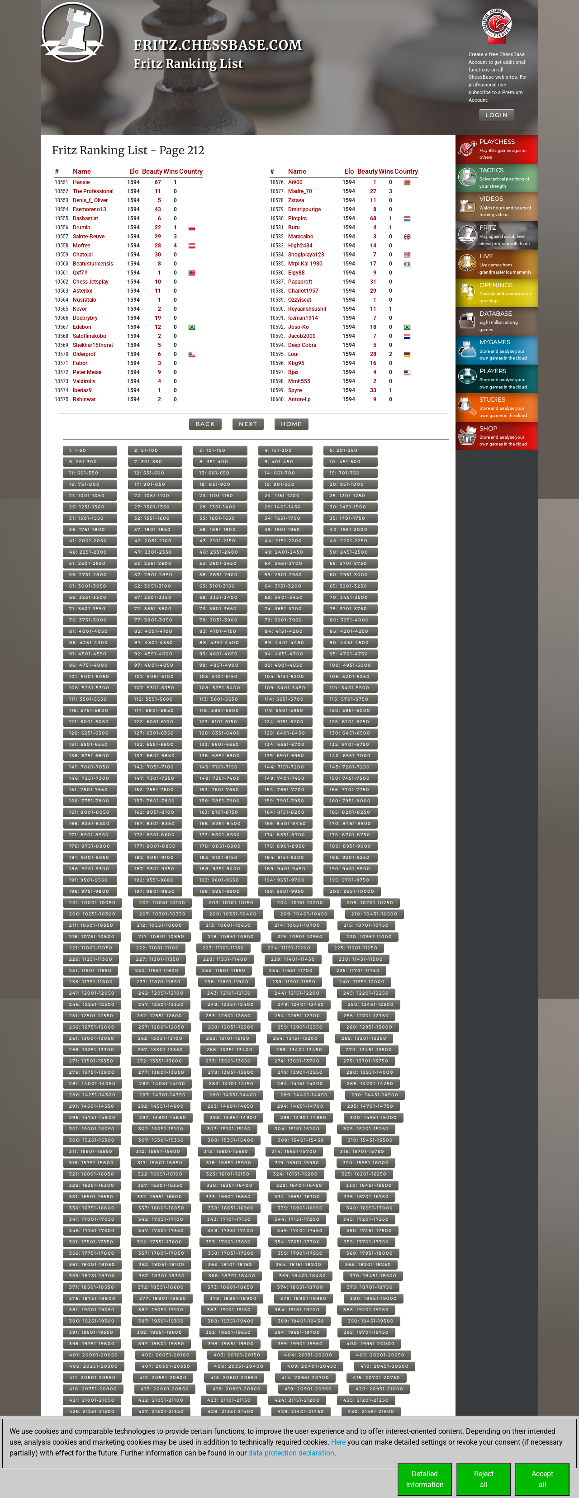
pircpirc (297, 218)
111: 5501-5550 (88, 699)
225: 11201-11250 (356, 947)
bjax (293, 372)
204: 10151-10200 (300, 902)
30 (158, 254)
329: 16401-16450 (299, 1185)
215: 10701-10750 (366, 925)
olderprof (84, 354)
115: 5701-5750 (349, 699)
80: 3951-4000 (349, 619)
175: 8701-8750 (350, 834)
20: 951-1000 (347, 484)
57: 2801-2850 (153, 574)
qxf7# (80, 273)
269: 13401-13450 (299, 1049)
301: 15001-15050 (92, 1128)
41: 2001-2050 (88, 540)
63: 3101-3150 (217, 585)
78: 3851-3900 (218, 619)
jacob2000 (302, 336)
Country (191, 171)
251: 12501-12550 (91, 1015)
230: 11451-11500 (361, 959)
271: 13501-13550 (91, 1060)
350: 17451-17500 (369, 1230)
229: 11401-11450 (293, 959)
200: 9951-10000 (352, 891)
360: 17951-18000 (369, 1253)
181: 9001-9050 (89, 857)
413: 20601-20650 (234, 1377)
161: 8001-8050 (89, 812)
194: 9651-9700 (285, 879)
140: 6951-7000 (350, 755)
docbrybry (85, 318)
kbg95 (296, 363)
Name (82, 171)
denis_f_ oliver (90, 200)
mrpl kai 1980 (305, 264)
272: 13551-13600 (159, 1060)
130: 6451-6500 (350, 732)
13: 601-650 (214, 472)
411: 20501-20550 (92, 1377)
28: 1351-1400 (217, 506)
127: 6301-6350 (154, 732)
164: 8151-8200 (285, 812)
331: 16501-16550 (91, 1196)
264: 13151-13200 (295, 1038)
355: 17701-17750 (366, 1241)
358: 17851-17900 (231, 1253)
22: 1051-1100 (152, 495)
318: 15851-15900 (229, 1162)
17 (373, 264)
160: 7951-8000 (350, 800)
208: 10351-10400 (233, 913)
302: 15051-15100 (161, 1128)
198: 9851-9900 (219, 891)
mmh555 (299, 381)
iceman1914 (303, 318)
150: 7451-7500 (350, 778)
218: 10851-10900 (231, 936)
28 (158, 245)
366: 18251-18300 (92, 1275)
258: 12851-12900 (231, 1026)
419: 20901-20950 (308, 1388)
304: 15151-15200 (297, 1128)
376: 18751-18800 (92, 1298)
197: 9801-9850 (154, 891)
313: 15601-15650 (226, 1151)
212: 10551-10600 (159, 925)
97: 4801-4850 (154, 665)
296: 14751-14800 (92, 1117)
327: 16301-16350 (160, 1185)
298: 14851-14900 (233, 1117)
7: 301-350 (148, 461)
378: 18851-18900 (233, 1298)
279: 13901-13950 (300, 1072)
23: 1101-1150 (216, 495)
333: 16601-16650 (228, 1196)
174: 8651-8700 (285, 834)
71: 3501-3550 (87, 608)
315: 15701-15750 (362, 1151)
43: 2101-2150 (217, 540)
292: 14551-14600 (161, 1106)
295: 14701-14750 (370, 1106)
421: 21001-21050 (92, 1400)
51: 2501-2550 (87, 563)
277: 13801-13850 (161, 1072)
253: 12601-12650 (228, 1015)
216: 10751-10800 (92, 936)
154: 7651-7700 (285, 789)
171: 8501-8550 (89, 834)
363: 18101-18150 (230, 1264)
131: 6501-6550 (88, 744)
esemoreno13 (89, 209)
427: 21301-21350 (161, 1411)
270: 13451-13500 (369, 1049)
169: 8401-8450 (285, 823)
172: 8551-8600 (154, 834)
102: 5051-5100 (154, 676)
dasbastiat (85, 218)
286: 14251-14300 (92, 1094)
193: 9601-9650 (219, 879)
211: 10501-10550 (91, 925)
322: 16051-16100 (160, 1173)
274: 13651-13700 (297, 1060)
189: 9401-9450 (285, 868)
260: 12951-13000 (369, 1026)
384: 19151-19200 (297, 1309)
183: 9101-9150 (218, 857)
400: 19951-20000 (370, 1343)
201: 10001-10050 (92, 902)
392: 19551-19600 (159, 1332)
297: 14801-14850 (162, 1117)
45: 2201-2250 (349, 540)
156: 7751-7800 (89, 800)
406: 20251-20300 (93, 1366)
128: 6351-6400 (219, 732)
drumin (81, 227)
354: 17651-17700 (297, 1241)
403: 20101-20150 (237, 1354)
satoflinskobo (89, 336)
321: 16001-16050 (91, 1173)
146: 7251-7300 (89, 778)
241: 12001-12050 (92, 993)
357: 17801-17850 (161, 1253)
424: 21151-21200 (297, 1400)
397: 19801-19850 (161, 1343)
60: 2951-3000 (349, 574)
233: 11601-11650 (224, 970)
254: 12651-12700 (297, 1015)
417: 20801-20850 (165, 1388)
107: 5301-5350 (154, 687)
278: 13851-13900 (231, 1072)
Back (205, 424)
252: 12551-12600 (159, 1015)
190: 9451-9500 (350, 868)
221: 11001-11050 (91, 947)
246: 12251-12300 (92, 1004)
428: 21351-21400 (231, 1411)
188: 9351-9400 (220, 868)
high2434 (300, 245)
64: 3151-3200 (283, 585)
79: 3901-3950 (283, 619)
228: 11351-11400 (225, 959)
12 (158, 327)
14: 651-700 (280, 472)
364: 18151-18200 (299, 1264)
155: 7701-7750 (350, 789)
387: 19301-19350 (161, 1320)
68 (373, 218)
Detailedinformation (425, 1479)
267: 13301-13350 (160, 1049)
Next (248, 424)
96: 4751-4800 (88, 665)
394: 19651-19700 (297, 1332)
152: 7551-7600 (154, 789)
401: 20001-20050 (93, 1354)
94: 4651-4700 (284, 653)
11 (158, 191)
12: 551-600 (149, 472)
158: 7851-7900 (219, 800)
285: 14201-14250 (370, 1083)
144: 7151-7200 (284, 766)
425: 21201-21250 (366, 1400)
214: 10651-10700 (297, 925)
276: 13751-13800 (92, 1072)
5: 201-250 (344, 450)
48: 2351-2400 (218, 552)
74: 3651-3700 (283, 608)
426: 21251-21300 (92, 1411)
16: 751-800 (84, 484)
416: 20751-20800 (93, 1388)
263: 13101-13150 (228, 1038)
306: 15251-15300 (92, 1140)
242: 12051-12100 (161, 993)
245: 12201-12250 (366, 993)
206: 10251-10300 (92, 913)
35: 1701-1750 (347, 518)
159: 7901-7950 (284, 800)
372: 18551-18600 (161, 1287)
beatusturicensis (93, 264)
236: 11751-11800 (91, 981)
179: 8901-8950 (285, 846)
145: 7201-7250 (350, 766)
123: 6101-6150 (218, 721)
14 (373, 245)
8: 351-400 (213, 461)
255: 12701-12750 (366, 1015)
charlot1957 (303, 291)
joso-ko (298, 327)
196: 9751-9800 (89, 891)
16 (373, 363)
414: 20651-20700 (305, 1377)
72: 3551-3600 (153, 608)
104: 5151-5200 (284, 676)
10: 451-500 (345, 461)
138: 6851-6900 (219, 755)
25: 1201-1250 (347, 495)
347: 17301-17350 (161, 1230)
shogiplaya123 (306, 254)
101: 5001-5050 (89, 676)
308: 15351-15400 (231, 1140)
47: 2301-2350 (153, 552)
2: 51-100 (146, 450)
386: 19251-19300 (92, 1320)
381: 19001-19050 (92, 1309)
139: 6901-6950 (284, 755)
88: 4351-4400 (219, 642)
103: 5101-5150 (218, 676)
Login (496, 115)
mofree (81, 245)
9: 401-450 (279, 461)
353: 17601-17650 (228, 1241)
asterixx (82, 291)
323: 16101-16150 (228, 1173)
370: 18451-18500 (373, 1275)
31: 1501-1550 (86, 518)
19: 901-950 (280, 484)
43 (158, 209)
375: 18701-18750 (370, 1287)
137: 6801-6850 (154, 755)
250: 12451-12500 (371, 1004)
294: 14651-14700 (300, 1106)
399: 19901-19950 (300, 1343)
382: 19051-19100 (161, 1309)
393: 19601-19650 (228, 1332)
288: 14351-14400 (233, 1094)
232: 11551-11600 (157, 970)
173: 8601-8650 (219, 834)
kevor (80, 309)
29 (158, 236)
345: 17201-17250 (366, 1219)
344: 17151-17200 (297, 1219)
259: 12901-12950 (300, 1026)
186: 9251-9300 (89, 868)
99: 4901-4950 (284, 665)
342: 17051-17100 (161, 1219)
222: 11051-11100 (157, 947)
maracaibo (300, 236)
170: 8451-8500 (350, 823)
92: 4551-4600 (153, 653)
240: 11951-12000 (362, 981)
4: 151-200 (278, 450)
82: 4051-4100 (153, 631)
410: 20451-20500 (385, 1366)
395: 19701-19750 (366, 1332)
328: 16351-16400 (230, 1185)
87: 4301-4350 (153, 642)
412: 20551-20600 (163, 1377)
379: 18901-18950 (303, 1298)
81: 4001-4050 (88, 631)
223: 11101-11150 (223, 947)
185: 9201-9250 (350, 857)
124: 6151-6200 (284, 721)
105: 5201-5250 (350, 676)
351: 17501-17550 (91, 1241)
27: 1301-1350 (152, 506)
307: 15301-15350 (161, 1140)
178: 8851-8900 (220, 846)
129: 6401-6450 (285, 732)
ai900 (295, 182)
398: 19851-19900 (231, 1343)
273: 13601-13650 (228, 1060)
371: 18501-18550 (91, 1287)
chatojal (83, 254)
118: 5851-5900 (219, 710)
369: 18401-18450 (302, 1275)
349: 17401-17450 (300, 1230)
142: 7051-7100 (154, 766)
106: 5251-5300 (89, 687)
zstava (296, 200)
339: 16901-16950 (300, 1207)
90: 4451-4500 (349, 642)
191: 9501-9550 (88, 879)
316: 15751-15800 (91, 1162)
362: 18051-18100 (162, 1264)
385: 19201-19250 (366, 1309)
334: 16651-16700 (297, 1196)
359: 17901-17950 (300, 1253)
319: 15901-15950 (297, 1162)
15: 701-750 (345, 472)
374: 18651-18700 (300, 1287)
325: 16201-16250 (364, 1173)
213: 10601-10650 (228, 925)
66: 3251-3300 (88, 597)
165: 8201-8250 (350, 812)
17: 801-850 (150, 484)
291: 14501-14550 (91, 1106)
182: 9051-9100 (154, 857)
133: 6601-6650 (219, 744)
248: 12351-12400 (231, 1004)
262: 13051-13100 (160, 1038)
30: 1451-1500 (348, 506)
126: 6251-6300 (89, 732)
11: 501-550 (84, 472)
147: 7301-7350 (154, 778)
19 (158, 318)
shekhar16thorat (93, 345)
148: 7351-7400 (219, 778)
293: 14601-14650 (231, 1106)
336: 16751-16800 (92, 1207)
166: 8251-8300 (89, 823)
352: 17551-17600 (159, 1241)
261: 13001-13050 (91, 1038)
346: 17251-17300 (92, 1230)
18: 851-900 (215, 484)
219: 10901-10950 (300, 936)
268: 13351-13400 (230, 1049)
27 (373, 191)
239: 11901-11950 (294, 981)
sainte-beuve (88, 236)
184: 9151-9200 (284, 857)
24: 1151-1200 (282, 495)
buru (294, 227)
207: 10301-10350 (162, 913)
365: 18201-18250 (368, 1264)
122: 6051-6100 (154, 721)
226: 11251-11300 (91, 959)
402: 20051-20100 (166, 1354)
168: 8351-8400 (220, 823)
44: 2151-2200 (283, 540)
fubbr (80, 363)
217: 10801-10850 (161, 936)
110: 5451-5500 (350, 687)
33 (373, 390)
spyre (295, 390)
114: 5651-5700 (284, 699)
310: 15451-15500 (370, 1140)
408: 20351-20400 (239, 1366)
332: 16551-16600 (159, 1196)
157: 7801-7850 (154, 800)
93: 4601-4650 (218, 653)
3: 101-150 (212, 450)
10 (158, 282)
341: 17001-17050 (92, 1219)
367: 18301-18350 (162, 1275)
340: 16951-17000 (369, 1207)
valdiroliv (84, 381)
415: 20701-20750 (376, 1377)
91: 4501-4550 (88, 653)
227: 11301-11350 (158, 959)
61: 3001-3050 (88, 585)
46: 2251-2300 (88, 552)
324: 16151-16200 (295, 1173)
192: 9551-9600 (154, 879)
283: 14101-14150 (231, 1083)
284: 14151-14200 (300, 1083)
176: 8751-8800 (89, 846)
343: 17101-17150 (229, 1219)
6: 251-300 (83, 461)
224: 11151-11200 (289, 947)
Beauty (152, 171)
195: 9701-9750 (350, 879)
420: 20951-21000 (379, 1388)
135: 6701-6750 (350, 744)
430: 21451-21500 (371, 1411)
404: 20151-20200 (308, 1354)
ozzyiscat (299, 300)
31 (373, 282)
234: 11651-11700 (291, 970)
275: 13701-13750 (366, 1060)
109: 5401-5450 (285, 687)
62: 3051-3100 (152, 585)
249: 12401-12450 (301, 1004)
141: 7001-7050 (89, 766)
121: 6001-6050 (89, 721)
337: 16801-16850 (161, 1207)
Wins (170, 171)
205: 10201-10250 (370, 902)
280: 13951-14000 (370, 1072)
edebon (82, 327)
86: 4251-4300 (88, 642)
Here (338, 1442)
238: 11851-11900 (226, 981)
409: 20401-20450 (312, 1366)
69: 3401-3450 (284, 597)
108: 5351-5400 (220, 687)
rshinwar (84, 399)
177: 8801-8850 (155, 846)
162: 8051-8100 (154, 812)
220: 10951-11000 (369, 936)
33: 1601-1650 (217, 518)
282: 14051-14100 (162, 1083)
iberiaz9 (82, 390)
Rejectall (484, 1479)
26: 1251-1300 (87, 506)
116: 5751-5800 (89, 710)
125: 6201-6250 (350, 721)
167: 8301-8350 (154, 823)
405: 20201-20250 (380, 1354)
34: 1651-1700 (283, 518)
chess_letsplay (91, 282)
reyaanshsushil (307, 309)
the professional (93, 191)
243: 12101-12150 (229, 993)
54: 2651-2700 (284, 563)
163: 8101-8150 (218, 812)
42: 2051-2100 (153, 540)
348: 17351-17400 (231, 1230)
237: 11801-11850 (159, 981)
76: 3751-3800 (88, 619)
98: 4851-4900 (219, 665)
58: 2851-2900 (218, 574)
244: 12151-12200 (297, 993)
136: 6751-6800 (89, 755)
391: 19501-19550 (91, 1332)
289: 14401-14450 (304, 1094)
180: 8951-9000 (350, 846)
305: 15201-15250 (366, 1128)
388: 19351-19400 (231, 1320)
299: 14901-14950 (303, 1117)
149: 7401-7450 (285, 778)
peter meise (87, 372)
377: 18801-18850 (162, 1298)
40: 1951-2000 (349, 529)
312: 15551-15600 (158, 1151)
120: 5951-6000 (350, 710)
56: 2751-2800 (88, 574)
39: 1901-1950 (282, 529)
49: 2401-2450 (284, 552)
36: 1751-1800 (87, 529)
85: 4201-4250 (349, 631)
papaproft (300, 282)
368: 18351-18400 (232, 1275)
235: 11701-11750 (358, 970)
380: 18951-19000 (373, 1298)
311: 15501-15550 (91, 1151)
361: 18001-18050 (92, 1264)
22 (158, 227)
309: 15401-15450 (301, 1140)
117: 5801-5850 (154, 710)
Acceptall (542, 1479)
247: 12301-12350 (161, 1004)
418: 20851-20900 (237, 1388)
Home (291, 424)
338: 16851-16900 (231, 1207)
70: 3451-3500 (349, 597)
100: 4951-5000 (350, 665)
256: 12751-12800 (92, 1026)
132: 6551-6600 (154, 744)
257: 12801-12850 (161, 1026)
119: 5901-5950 (284, 710)
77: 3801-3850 (153, 619)
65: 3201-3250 (348, 585)
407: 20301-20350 (166, 1366)
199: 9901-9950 (284, 891)
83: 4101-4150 (218, 631)
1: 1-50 (77, 450)
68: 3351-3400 (218, 597)
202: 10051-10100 (162, 902)
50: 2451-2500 (349, 552)
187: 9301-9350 (154, 868)
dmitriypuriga (304, 209)
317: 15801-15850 (160, 1162)
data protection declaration (291, 1453)
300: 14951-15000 (373, 1117)
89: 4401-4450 (284, 642)
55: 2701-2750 (348, 563)
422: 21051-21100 (161, 1400)
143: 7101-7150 (218, 766)
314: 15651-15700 (294, 1151)
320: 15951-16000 (366, 1162)
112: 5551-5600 (153, 699)
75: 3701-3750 (348, 608)
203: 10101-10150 (231, 902)
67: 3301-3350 (153, 597)
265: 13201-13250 (364, 1038)
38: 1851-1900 (217, 529)
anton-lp (299, 399)
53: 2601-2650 (218, 563)
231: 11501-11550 (90, 970)
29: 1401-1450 (283, 506)
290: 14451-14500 (375, 1094)
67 (158, 182)
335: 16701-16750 (366, 1196)
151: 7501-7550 (88, 789)
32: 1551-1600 (152, 518)
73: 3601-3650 (218, 608)
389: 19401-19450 (301, 1320)
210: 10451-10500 (374, 913)
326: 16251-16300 (91, 1185)
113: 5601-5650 (218, 699)
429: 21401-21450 (301, 1411)
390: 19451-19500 (371, 1320)
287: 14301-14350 (162, 1094)
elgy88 (296, 273)
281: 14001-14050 (92, 1083)
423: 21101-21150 (229, 1400)
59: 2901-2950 (283, 574)
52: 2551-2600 (153, 563)
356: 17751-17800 (92, 1253)
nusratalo (84, 300)
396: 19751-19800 (92, 1343)
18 (373, 327)
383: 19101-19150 (229, 1309)
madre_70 (300, 191)
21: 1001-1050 (87, 495)
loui (293, 354)
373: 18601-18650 (231, 1287)
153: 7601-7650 (219, 789)
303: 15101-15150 (229, 1128)
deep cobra (302, 345)
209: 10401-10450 (304, 913)
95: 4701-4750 (349, 653)
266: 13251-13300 (91, 1049)
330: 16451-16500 (369, 1185)
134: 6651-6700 (285, 744)
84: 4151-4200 (284, 631)
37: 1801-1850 (152, 529)
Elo (134, 171)
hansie (81, 182)
